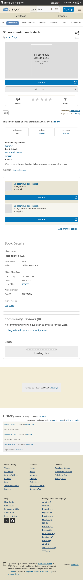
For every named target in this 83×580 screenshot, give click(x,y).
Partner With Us (11, 475)
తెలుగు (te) (46, 544)
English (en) (47, 512)
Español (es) (47, 516)
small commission (61, 164)
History (77, 113)
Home (32, 468)
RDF (50, 420)
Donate (55, 2)
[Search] (42, 9)
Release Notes (10, 516)
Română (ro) (47, 537)
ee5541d (75, 564)
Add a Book (9, 512)
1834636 (25, 284)
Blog (6, 482)
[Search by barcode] (56, 9)
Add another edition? (68, 228)
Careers (7, 478)
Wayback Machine (33, 571)
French (66, 133)
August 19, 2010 (9, 424)
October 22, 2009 (10, 434)
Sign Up (68, 9)
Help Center (9, 502)
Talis (6, 305)
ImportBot (29, 444)
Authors (33, 475)
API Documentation (63, 471)
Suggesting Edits (11, 509)
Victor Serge (11, 37)
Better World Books (13, 152)
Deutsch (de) (47, 509)
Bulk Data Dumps (62, 475)
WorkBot (29, 434)
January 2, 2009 (9, 444)
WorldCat (9, 146)
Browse (54, 16)
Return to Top (35, 489)
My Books (20, 16)
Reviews (53, 22)
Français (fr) (47, 519)
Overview (12, 22)
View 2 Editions (28, 22)
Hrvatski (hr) (47, 526)
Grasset (41, 133)
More (9, 159)
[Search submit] (51, 9)
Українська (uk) (49, 547)
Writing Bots (60, 478)
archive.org (47, 571)
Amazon (8, 156)
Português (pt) (48, 533)
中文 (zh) (46, 551)
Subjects (33, 478)
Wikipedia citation (72, 420)
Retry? (54, 387)
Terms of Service (11, 485)
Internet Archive (45, 563)
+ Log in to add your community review (27, 330)
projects (11, 571)
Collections (34, 482)
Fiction (22, 170)
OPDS (61, 420)
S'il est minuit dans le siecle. (27, 205)
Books (32, 471)
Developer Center (62, 468)
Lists (64, 22)
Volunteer (8, 471)
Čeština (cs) (47, 505)
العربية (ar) (46, 502)
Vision (7, 468)
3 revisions (41, 416)
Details (43, 22)
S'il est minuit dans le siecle (27, 183)
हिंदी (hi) (45, 523)
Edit (6, 112)
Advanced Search (37, 485)
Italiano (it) (47, 530)
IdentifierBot (75, 111)
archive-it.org (13, 574)
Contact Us (9, 505)
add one (56, 121)
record (11, 305)
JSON (55, 420)
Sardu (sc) (46, 540)
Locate (41, 82)
